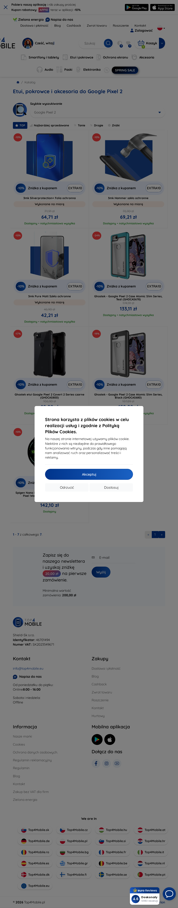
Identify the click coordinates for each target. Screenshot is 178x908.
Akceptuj (89, 474)
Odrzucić (67, 487)
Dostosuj (111, 487)
